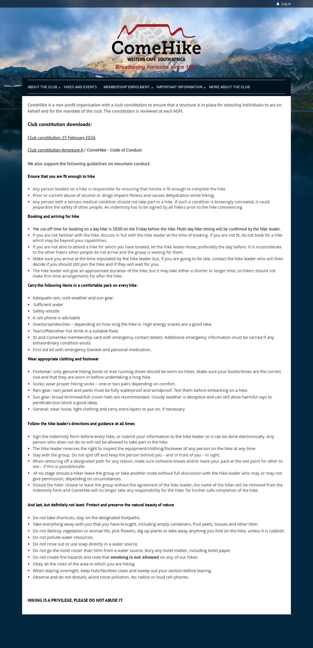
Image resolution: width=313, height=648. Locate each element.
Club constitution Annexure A (55, 150)
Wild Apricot (242, 637)
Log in (286, 3)
